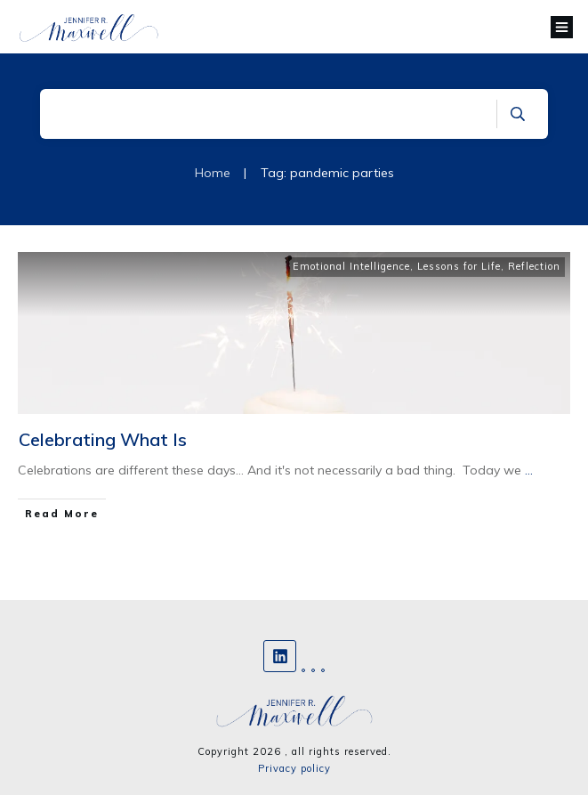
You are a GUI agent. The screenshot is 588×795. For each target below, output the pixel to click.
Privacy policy (294, 768)
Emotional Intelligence (351, 266)
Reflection (534, 266)
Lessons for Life (459, 266)
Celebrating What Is (103, 439)
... (529, 470)
